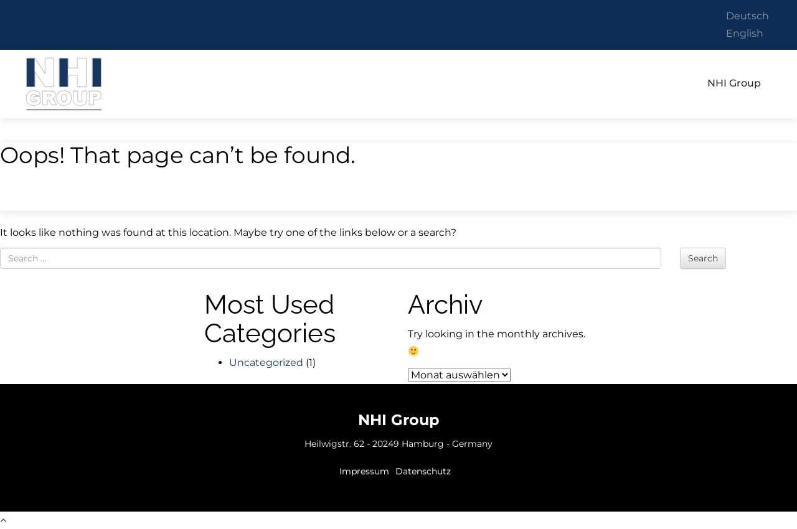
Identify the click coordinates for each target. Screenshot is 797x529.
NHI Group (64, 84)
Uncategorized (266, 362)
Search (703, 258)
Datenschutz (423, 471)
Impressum (364, 471)
